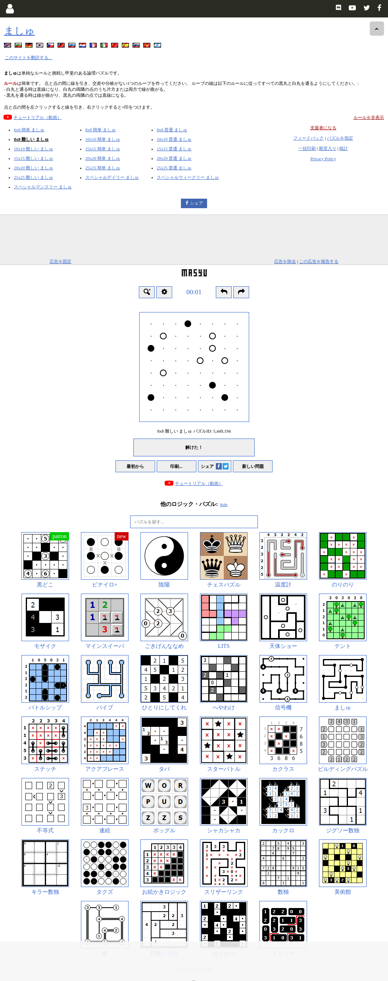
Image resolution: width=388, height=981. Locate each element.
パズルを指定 (340, 138)
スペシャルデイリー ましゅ (112, 177)
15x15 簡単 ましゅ (102, 148)
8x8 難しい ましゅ (31, 139)
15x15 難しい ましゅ (33, 158)
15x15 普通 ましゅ (174, 148)
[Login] (9, 8)
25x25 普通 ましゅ (174, 167)
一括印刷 (307, 148)
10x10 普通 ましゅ (174, 139)
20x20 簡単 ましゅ (102, 158)
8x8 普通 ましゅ (172, 129)
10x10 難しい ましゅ (33, 148)
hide (224, 504)
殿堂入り (327, 148)
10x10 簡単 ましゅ (102, 139)
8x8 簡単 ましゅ (100, 129)
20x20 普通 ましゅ (174, 158)
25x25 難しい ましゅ (33, 177)
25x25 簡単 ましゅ (102, 167)
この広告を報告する (318, 261)
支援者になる (323, 127)
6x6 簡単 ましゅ (29, 129)
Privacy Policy (323, 158)
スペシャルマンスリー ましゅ (43, 186)
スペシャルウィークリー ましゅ (188, 177)
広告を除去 (285, 261)
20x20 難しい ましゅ (33, 167)
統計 (343, 148)
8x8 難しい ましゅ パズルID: (193, 431)
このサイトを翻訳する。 (29, 57)
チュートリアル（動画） (37, 117)
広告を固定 (60, 261)
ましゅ (19, 30)
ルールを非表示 (368, 117)
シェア (196, 203)
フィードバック (308, 138)
